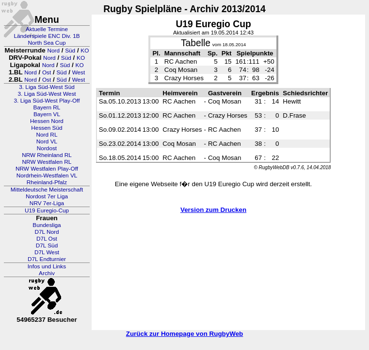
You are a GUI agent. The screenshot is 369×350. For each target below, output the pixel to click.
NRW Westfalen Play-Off (47, 168)
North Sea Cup (46, 42)
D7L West (46, 252)
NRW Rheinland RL (47, 155)
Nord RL (47, 134)
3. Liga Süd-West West (46, 93)
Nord (53, 50)
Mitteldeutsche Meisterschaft (47, 189)
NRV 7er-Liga (47, 203)
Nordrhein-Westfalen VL (47, 175)
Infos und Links (47, 266)
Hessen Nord (47, 121)
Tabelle (195, 43)
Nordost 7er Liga (47, 196)
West (78, 72)
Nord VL (46, 141)
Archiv (47, 273)
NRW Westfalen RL (47, 161)
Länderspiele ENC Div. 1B (47, 36)
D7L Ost (46, 238)
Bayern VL (46, 114)
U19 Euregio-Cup (47, 210)
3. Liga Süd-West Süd (47, 87)
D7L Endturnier (47, 259)
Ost (46, 72)
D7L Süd (47, 245)
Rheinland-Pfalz (47, 182)
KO (84, 50)
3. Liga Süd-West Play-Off (47, 100)
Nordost (47, 148)
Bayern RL (47, 107)
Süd (70, 50)
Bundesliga (46, 225)
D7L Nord (46, 231)
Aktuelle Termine (47, 29)
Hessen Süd (46, 127)
